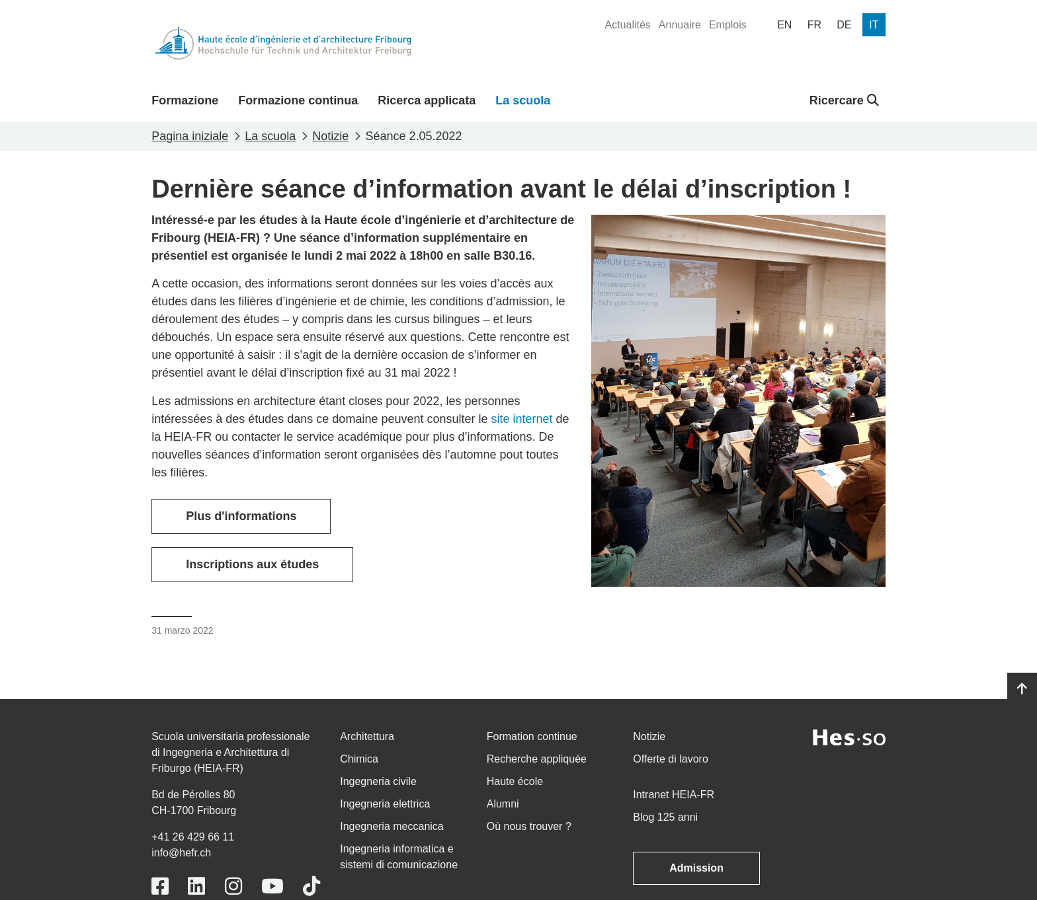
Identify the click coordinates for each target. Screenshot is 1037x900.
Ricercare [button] (844, 100)
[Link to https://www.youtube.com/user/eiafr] (272, 886)
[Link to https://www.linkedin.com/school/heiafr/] (196, 886)
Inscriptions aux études (252, 564)
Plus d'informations (241, 516)
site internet (522, 419)
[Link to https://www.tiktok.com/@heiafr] (311, 886)
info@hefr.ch (181, 852)
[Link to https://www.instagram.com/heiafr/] (233, 886)
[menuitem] (627, 25)
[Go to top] (1022, 689)
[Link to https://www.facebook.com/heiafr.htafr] (160, 886)
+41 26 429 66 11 (192, 837)
